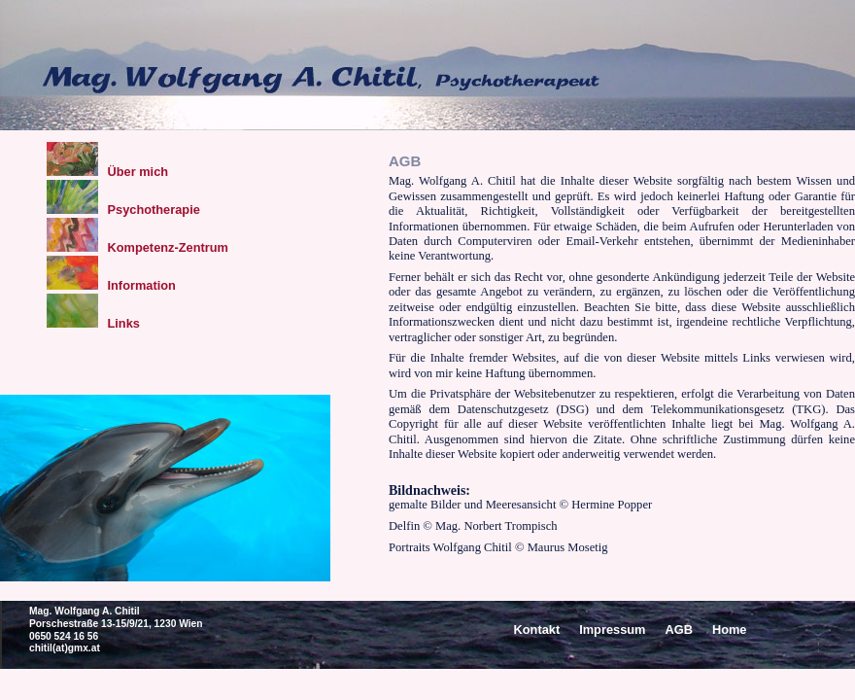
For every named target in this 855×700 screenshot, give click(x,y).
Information (111, 285)
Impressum (612, 629)
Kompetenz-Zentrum (137, 247)
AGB (678, 629)
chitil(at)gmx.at (64, 648)
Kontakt (537, 629)
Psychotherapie (123, 209)
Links (93, 323)
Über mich (107, 171)
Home (729, 629)
